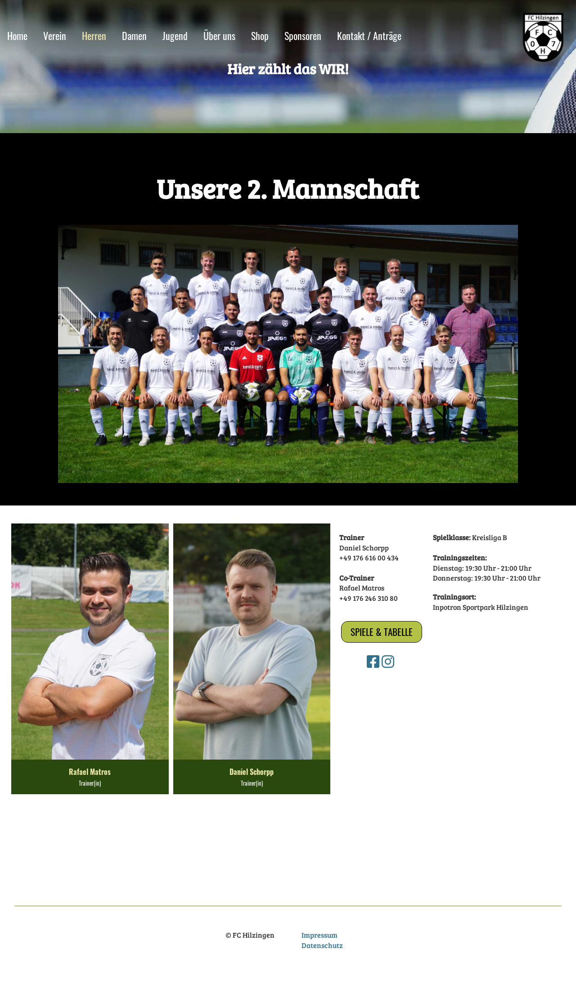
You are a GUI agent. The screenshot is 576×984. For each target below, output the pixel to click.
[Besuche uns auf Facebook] (373, 661)
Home (17, 35)
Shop (260, 35)
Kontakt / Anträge (369, 35)
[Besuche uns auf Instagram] (388, 661)
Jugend (175, 35)
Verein (54, 35)
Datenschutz (322, 945)
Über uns (219, 35)
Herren (94, 35)
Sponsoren (302, 35)
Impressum (320, 934)
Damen (134, 35)
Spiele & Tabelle (382, 632)
